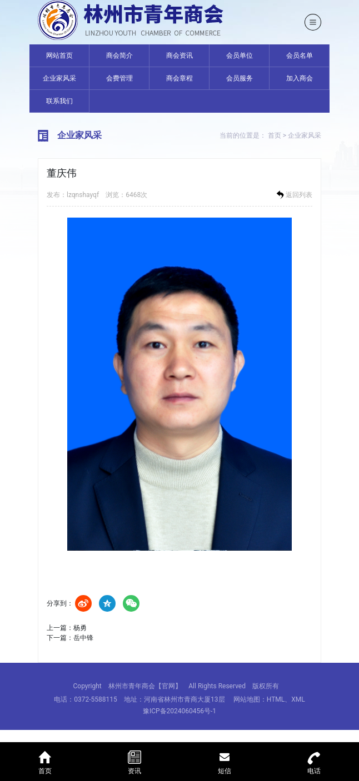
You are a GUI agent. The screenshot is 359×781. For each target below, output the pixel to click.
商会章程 (179, 78)
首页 (274, 135)
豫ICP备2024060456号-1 (179, 711)
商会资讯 (179, 55)
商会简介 (119, 55)
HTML (276, 699)
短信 (225, 761)
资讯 (135, 761)
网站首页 (59, 55)
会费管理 (119, 78)
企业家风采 (59, 78)
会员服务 (239, 78)
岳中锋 (83, 638)
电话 (315, 761)
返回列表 (293, 194)
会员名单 (299, 55)
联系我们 (59, 101)
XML (298, 699)
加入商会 (299, 78)
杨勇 (80, 628)
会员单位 (239, 55)
